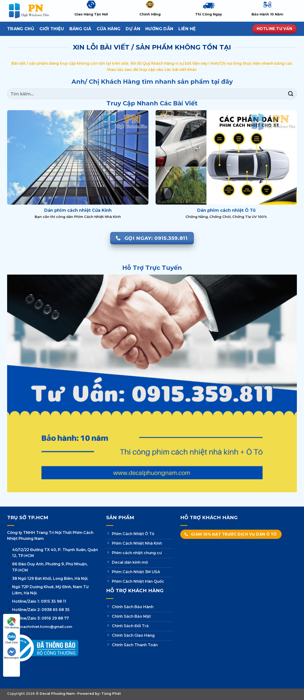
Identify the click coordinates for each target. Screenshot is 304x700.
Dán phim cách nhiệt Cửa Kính (78, 210)
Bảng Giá (80, 28)
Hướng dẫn (159, 28)
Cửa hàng (109, 28)
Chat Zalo (11, 638)
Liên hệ (187, 28)
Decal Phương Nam (57, 693)
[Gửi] (290, 94)
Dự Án (133, 28)
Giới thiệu (51, 28)
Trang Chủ (20, 28)
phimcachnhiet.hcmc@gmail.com (42, 627)
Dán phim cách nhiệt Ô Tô (226, 210)
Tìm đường (11, 623)
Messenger (11, 653)
